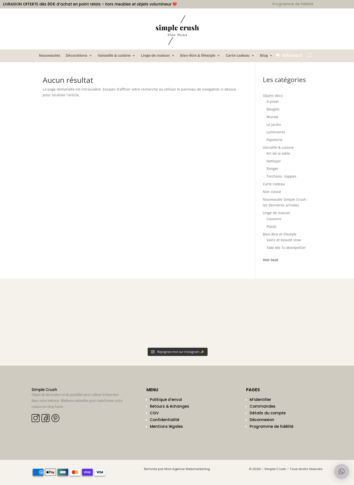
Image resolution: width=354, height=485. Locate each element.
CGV (154, 413)
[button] (341, 471)
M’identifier (260, 399)
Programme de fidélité (271, 426)
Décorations (76, 56)
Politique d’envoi (166, 399)
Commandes (262, 406)
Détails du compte (268, 413)
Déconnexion (262, 420)
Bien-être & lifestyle (198, 56)
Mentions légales (166, 426)
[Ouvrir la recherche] (309, 55)
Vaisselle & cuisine (114, 56)
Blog (264, 56)
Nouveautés (49, 56)
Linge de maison (155, 56)
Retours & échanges (169, 406)
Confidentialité (164, 420)
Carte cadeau (237, 56)
